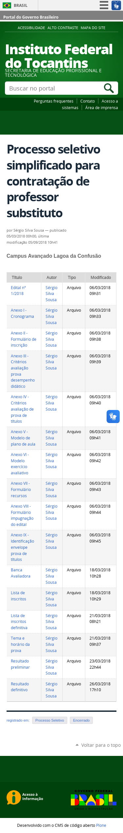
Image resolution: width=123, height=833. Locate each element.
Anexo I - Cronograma (22, 313)
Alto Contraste (63, 27)
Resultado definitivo (20, 687)
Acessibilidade (31, 27)
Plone (101, 825)
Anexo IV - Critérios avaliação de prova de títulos (22, 409)
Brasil (21, 5)
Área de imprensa (101, 107)
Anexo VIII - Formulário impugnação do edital (22, 515)
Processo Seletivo (49, 720)
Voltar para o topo (101, 745)
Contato (87, 101)
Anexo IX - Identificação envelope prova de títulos (22, 547)
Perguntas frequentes (53, 101)
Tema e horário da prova (20, 644)
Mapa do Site (93, 27)
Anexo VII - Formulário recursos (21, 489)
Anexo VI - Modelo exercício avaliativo (20, 464)
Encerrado (81, 720)
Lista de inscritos (18, 596)
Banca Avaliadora (21, 573)
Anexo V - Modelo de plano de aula (23, 438)
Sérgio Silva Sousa (51, 293)
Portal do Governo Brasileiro (30, 17)
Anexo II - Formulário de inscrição (23, 339)
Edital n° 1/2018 (18, 291)
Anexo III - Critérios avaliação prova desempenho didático (23, 371)
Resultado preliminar (20, 664)
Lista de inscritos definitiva (19, 621)
